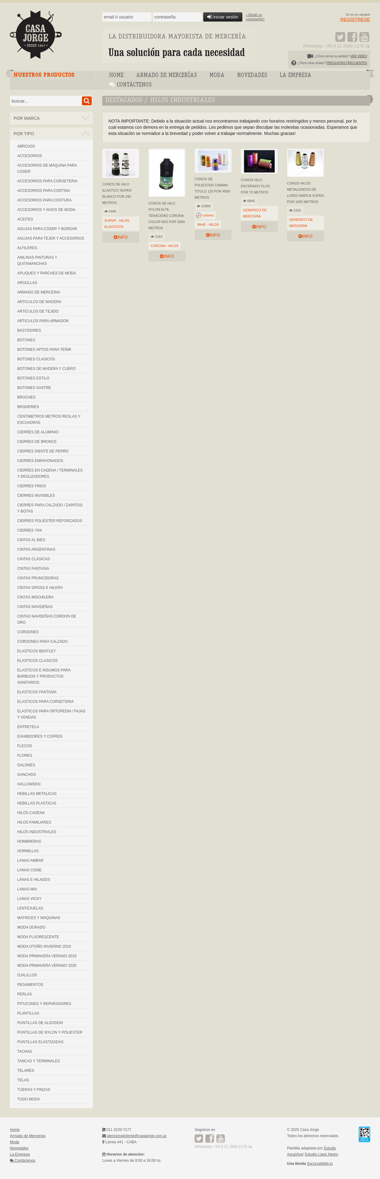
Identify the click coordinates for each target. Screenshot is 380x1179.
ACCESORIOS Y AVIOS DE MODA (46, 210)
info (120, 237)
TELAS (23, 1080)
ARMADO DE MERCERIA (38, 292)
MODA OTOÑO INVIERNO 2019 (44, 946)
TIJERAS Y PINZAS (33, 1090)
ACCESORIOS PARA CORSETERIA (47, 181)
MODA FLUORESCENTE (38, 937)
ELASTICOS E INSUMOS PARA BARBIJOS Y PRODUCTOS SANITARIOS (44, 676)
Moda (216, 76)
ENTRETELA (28, 727)
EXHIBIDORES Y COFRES (39, 736)
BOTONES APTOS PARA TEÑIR (44, 349)
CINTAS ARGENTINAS (36, 549)
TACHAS (24, 1051)
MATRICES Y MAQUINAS (38, 918)
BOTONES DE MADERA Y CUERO (46, 369)
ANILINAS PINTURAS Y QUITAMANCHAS (37, 260)
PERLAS (24, 994)
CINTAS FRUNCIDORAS (38, 578)
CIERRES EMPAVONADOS (40, 461)
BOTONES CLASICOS (36, 359)
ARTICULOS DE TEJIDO (38, 311)
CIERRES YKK (29, 530)
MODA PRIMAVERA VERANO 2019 (46, 956)
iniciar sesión (222, 16)
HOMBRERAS (29, 841)
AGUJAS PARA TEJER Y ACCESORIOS (50, 238)
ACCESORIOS (29, 156)
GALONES (26, 765)
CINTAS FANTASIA (33, 568)
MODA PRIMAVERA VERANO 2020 (46, 965)
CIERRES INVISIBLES (36, 495)
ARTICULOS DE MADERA (39, 302)
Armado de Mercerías (166, 76)
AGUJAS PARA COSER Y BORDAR (47, 229)
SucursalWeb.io (320, 1163)
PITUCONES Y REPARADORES (44, 1004)
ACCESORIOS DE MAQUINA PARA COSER (47, 168)
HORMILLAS (27, 851)
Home (116, 76)
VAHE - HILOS (208, 224)
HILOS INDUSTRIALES (36, 832)
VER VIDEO (358, 56)
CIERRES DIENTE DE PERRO (43, 451)
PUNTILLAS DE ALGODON (40, 1023)
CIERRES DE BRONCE (37, 442)
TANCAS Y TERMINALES (38, 1061)
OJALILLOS (27, 975)
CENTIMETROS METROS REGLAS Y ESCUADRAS (48, 419)
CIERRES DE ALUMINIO (38, 432)
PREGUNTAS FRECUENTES (346, 63)
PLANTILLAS (28, 1013)
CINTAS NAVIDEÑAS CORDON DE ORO (46, 619)
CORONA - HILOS (164, 246)
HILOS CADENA (31, 813)
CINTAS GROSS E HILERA (40, 587)
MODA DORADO (31, 927)
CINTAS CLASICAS (33, 559)
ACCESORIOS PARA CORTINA (43, 190)
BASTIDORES (29, 330)
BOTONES (26, 340)
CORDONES (27, 632)
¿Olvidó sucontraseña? (255, 17)
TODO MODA (28, 1099)
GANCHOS (26, 774)
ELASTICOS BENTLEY (36, 651)
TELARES (25, 1070)
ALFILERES (27, 248)
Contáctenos (130, 85)
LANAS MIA (27, 889)
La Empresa (295, 76)
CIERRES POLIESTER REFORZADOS (49, 521)
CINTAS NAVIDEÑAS (35, 607)
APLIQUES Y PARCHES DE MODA (46, 273)
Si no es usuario (355, 17)
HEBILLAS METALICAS (37, 794)
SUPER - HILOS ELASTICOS (116, 224)
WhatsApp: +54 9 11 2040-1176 (336, 45)
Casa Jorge (51, 34)
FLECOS (24, 746)
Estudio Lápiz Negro (321, 1154)
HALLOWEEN (28, 784)
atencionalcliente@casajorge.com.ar (137, 1136)
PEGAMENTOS (30, 985)
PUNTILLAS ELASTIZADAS (40, 1042)
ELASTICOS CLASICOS (37, 660)
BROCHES (26, 397)
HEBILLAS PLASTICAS (36, 803)
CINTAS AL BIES (31, 540)
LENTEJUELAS (30, 908)
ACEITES (25, 219)
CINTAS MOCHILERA (35, 597)
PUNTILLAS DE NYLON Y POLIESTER (50, 1032)
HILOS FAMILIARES (34, 822)
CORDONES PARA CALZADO (42, 641)
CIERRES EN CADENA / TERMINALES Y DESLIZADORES (50, 473)
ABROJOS (26, 146)
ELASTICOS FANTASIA (37, 692)
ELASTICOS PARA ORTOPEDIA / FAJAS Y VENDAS (51, 714)
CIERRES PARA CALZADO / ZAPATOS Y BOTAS (50, 508)
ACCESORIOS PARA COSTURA (44, 200)
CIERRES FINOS (31, 486)
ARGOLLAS (27, 283)
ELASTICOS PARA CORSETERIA (45, 701)
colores (208, 215)
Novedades (252, 76)
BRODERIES (28, 407)
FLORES (24, 755)
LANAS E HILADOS (33, 879)
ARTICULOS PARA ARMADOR (43, 321)
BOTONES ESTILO (33, 378)
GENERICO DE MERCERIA (255, 213)
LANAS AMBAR (30, 860)
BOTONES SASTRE (34, 388)
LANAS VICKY (29, 899)
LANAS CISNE (29, 870)
